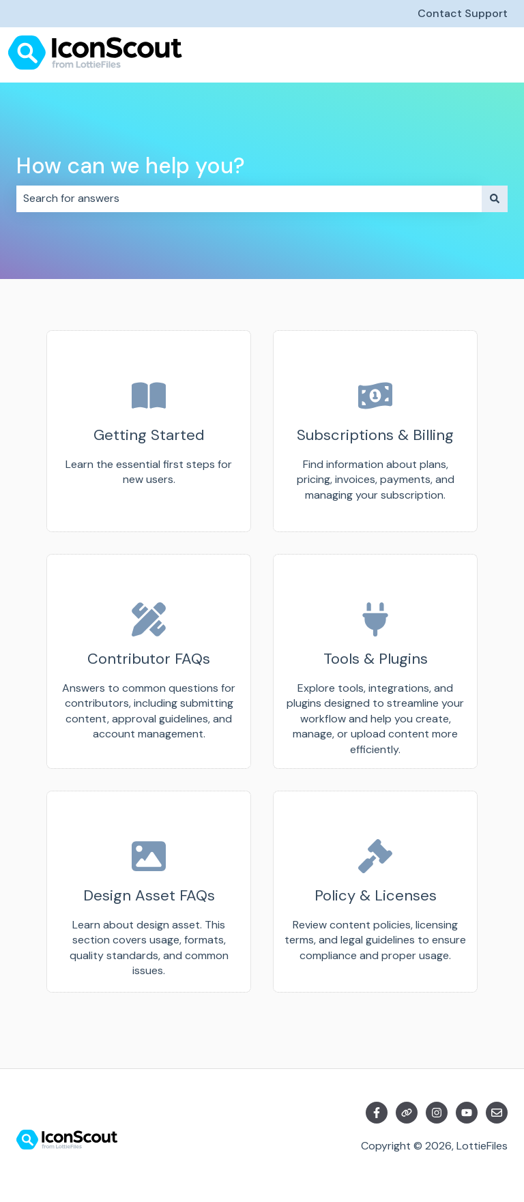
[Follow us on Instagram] (437, 1113)
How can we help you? (130, 165)
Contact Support (463, 13)
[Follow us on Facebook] (377, 1113)
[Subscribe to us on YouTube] (467, 1113)
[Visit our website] (407, 1113)
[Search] (495, 198)
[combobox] (249, 198)
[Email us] (497, 1113)
